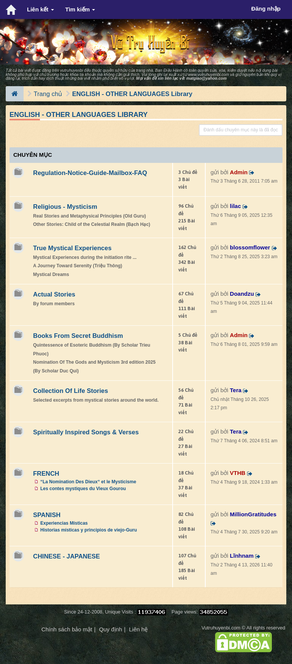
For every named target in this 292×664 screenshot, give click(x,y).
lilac (235, 206)
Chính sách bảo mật (66, 629)
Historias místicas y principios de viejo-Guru (88, 530)
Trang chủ (48, 93)
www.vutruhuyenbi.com (208, 74)
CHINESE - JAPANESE (66, 556)
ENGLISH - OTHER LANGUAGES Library (132, 93)
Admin (239, 172)
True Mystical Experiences (72, 247)
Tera (236, 390)
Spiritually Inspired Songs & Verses (86, 432)
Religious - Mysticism (65, 206)
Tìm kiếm (80, 9)
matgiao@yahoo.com (206, 78)
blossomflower (250, 247)
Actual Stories (54, 294)
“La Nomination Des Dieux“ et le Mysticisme (88, 481)
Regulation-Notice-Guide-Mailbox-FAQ (90, 172)
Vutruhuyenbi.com (221, 628)
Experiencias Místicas (64, 523)
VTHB (238, 473)
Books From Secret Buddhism (78, 335)
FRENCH (46, 473)
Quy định (110, 629)
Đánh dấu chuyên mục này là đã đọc (240, 129)
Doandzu (242, 293)
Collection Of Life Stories (70, 390)
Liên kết (40, 9)
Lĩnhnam (242, 555)
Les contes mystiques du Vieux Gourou (83, 488)
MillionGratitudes (253, 514)
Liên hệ (138, 629)
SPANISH (46, 514)
